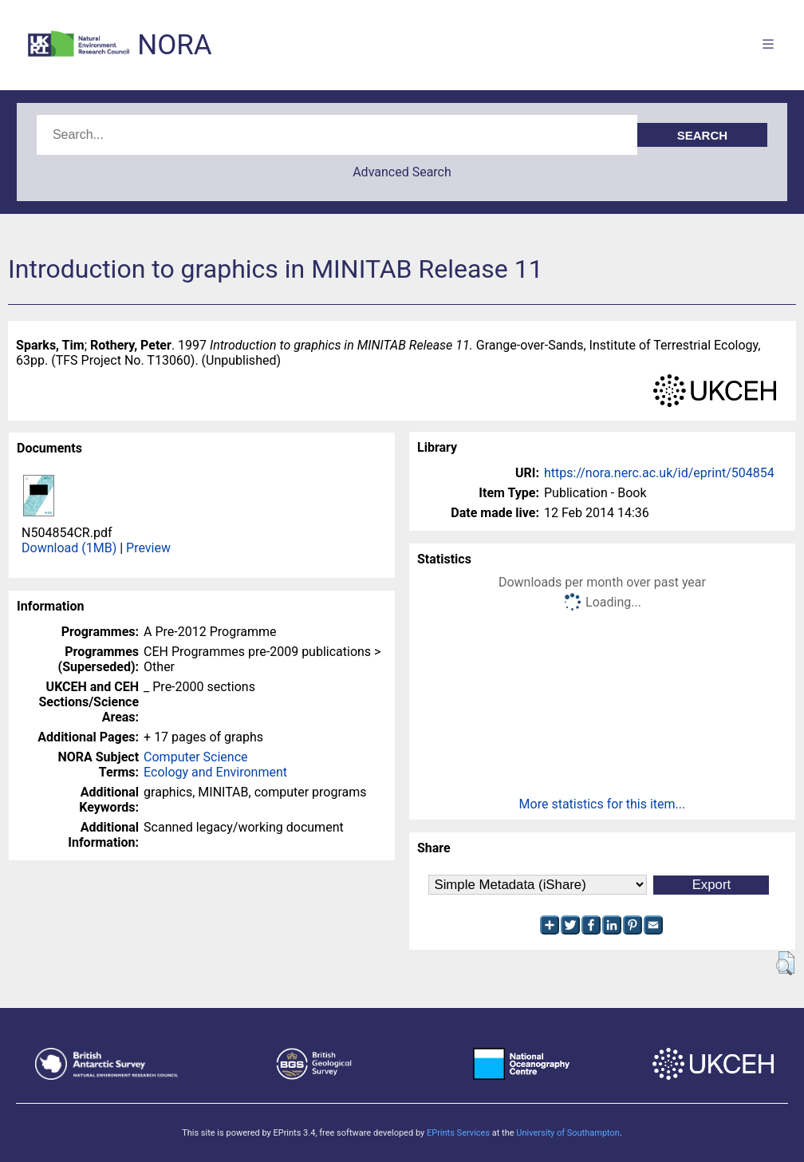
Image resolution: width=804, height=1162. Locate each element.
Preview (148, 547)
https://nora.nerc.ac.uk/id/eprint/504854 (659, 472)
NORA (174, 45)
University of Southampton (568, 1133)
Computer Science (195, 757)
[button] (785, 963)
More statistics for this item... (602, 804)
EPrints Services (458, 1133)
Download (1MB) (69, 547)
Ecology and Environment (215, 772)
